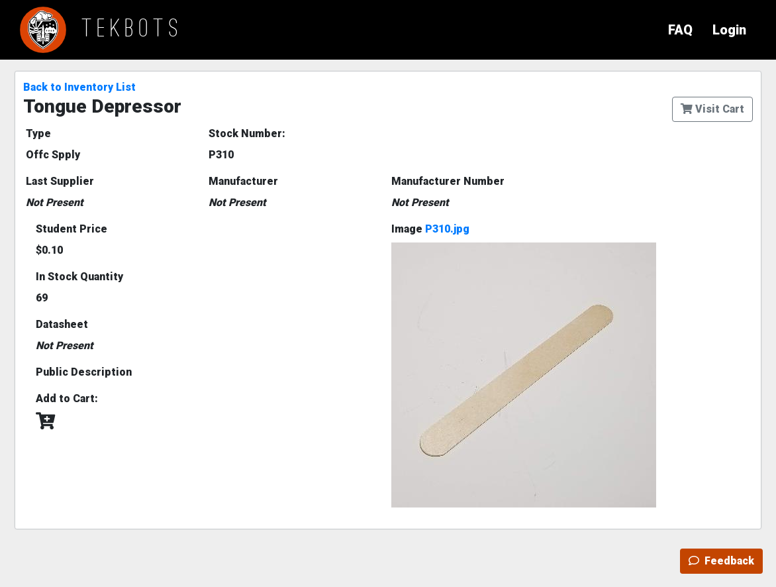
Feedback (721, 561)
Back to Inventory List (79, 87)
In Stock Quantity (79, 276)
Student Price (71, 229)
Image (430, 229)
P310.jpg (447, 229)
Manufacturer (243, 181)
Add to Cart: (67, 398)
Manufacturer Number (448, 181)
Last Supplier (60, 181)
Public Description (84, 372)
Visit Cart (712, 109)
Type (38, 133)
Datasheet (62, 324)
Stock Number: (247, 133)
